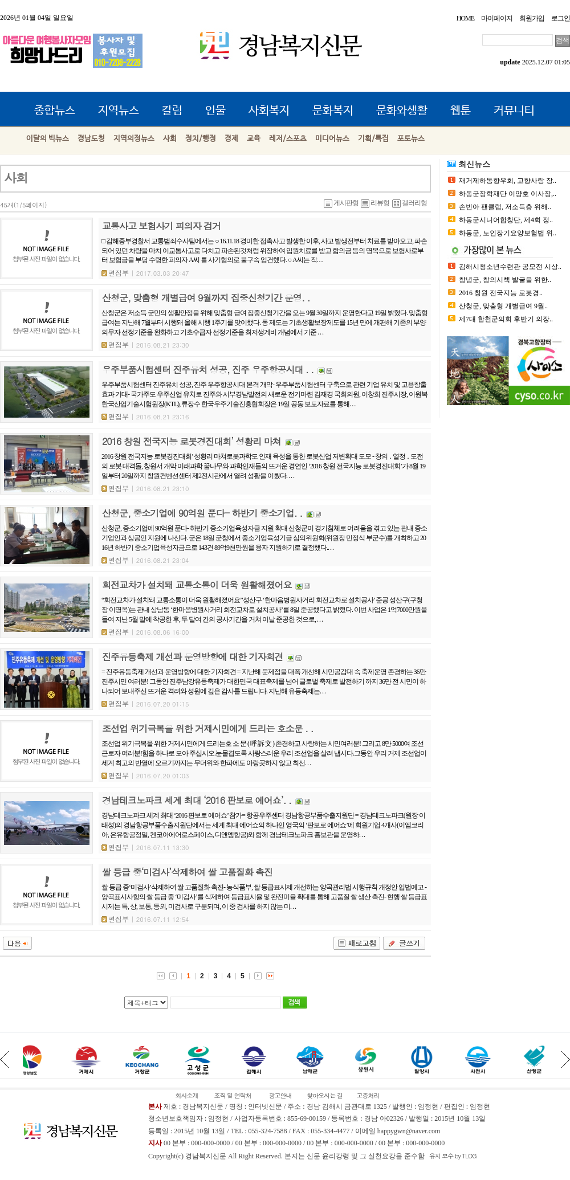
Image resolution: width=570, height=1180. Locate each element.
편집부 (115, 272)
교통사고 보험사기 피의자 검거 (161, 225)
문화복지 (332, 110)
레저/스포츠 (288, 138)
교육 (253, 138)
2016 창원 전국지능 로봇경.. (501, 293)
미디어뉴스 (332, 138)
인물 (215, 110)
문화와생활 (401, 110)
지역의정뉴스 (133, 138)
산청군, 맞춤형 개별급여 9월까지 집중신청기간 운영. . (206, 297)
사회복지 (269, 110)
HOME (465, 18)
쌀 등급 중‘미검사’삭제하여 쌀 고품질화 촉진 (187, 872)
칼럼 (172, 110)
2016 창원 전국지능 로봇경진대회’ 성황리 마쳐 (191, 441)
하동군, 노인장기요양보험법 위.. (507, 233)
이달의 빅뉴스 (47, 138)
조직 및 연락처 (232, 1095)
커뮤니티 (514, 110)
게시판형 (341, 203)
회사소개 (186, 1095)
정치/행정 (200, 138)
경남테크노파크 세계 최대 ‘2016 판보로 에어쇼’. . (196, 800)
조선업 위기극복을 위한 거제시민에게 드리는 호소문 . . (207, 728)
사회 (170, 138)
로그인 (560, 18)
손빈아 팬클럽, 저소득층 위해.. (505, 207)
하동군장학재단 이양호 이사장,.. (507, 194)
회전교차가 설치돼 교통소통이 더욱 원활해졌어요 (196, 584)
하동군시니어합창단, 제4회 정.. (506, 220)
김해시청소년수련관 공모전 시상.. (510, 267)
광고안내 (279, 1095)
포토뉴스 (411, 138)
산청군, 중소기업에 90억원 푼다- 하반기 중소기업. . (202, 513)
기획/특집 (373, 138)
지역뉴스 (118, 110)
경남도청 (91, 138)
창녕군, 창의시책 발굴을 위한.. (505, 280)
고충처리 (367, 1095)
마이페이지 (496, 18)
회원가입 (531, 18)
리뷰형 (375, 203)
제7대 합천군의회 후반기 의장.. (506, 319)
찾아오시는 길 (325, 1095)
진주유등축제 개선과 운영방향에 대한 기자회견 (192, 656)
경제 (231, 138)
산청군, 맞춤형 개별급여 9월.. (503, 306)
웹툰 (460, 110)
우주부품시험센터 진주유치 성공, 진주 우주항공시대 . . (208, 369)
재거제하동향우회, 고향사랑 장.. (507, 181)
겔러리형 (409, 203)
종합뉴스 (54, 110)
